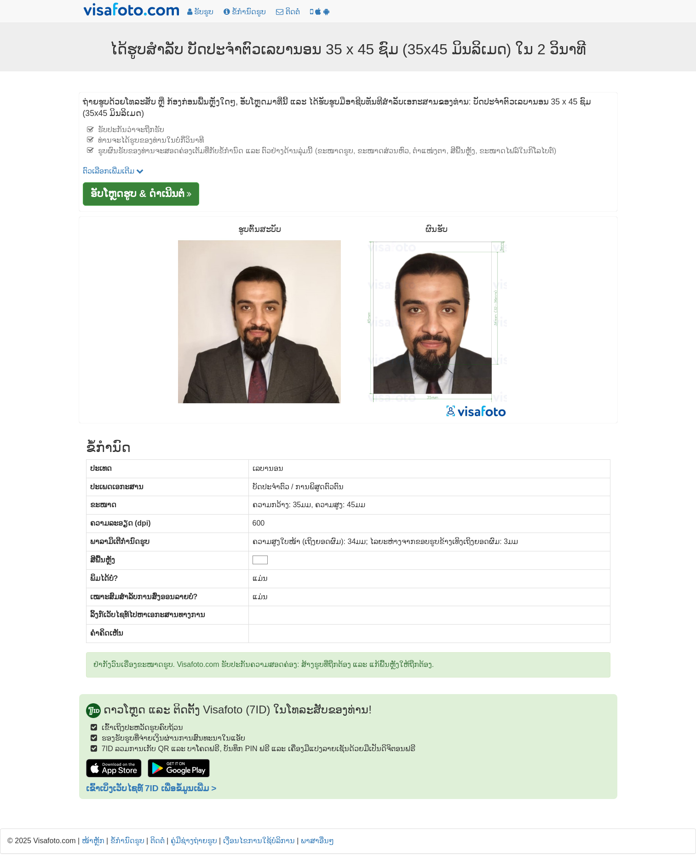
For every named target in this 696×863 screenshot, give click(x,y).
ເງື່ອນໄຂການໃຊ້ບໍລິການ (259, 841)
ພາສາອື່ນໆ (317, 841)
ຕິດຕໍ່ (157, 841)
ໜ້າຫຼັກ (93, 841)
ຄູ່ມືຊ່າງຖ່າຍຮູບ (194, 841)
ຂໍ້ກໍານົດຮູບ (127, 841)
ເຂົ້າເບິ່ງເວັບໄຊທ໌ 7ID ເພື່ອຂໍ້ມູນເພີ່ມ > (151, 788)
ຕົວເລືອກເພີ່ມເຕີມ (113, 171)
